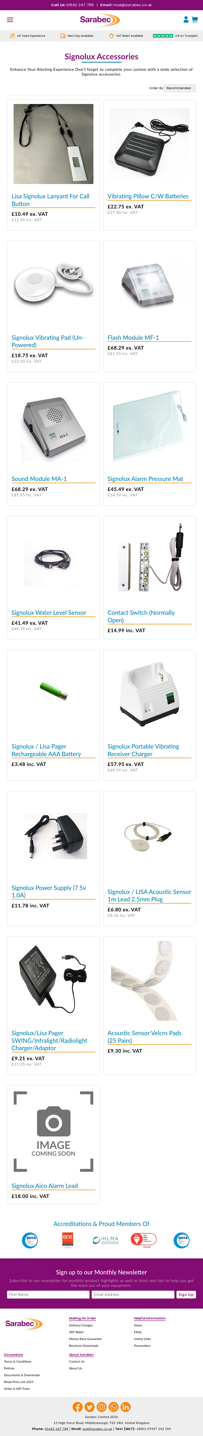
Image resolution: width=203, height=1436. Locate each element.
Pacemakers (142, 1345)
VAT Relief (76, 1332)
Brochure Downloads (83, 1345)
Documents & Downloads (22, 1375)
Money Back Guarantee (85, 1339)
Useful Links (142, 1339)
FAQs (138, 1332)
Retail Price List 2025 (19, 1382)
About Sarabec (81, 1354)
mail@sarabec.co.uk (132, 4)
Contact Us (77, 1361)
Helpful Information (150, 1318)
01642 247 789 (80, 4)
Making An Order (82, 1318)
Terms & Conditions (18, 1361)
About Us (75, 1368)
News (138, 1325)
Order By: (156, 88)
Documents (13, 1354)
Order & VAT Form (17, 1388)
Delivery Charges (81, 1325)
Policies (9, 1368)
